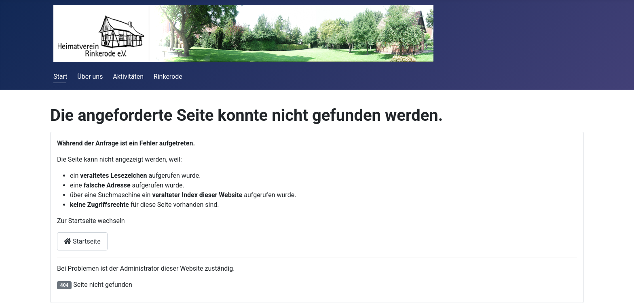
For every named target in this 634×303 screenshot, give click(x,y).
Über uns (90, 76)
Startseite (82, 241)
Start (60, 76)
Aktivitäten (128, 76)
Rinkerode (168, 76)
